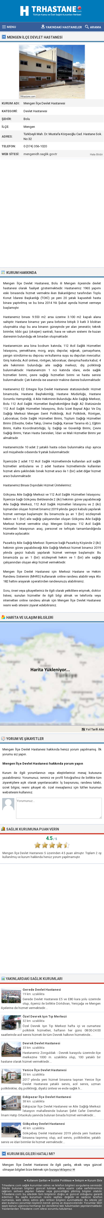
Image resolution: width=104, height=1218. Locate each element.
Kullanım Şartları (37, 1180)
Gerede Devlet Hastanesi (42, 989)
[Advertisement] (52, 212)
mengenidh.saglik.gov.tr (40, 154)
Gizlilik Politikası (61, 1180)
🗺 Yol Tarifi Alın (92, 729)
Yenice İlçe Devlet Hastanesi (45, 1070)
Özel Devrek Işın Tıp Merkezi (45, 1016)
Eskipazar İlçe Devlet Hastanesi (47, 1097)
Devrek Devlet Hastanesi (41, 1043)
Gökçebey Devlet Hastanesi (44, 1124)
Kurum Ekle (94, 1180)
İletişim (79, 1180)
